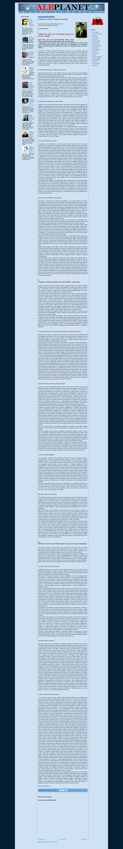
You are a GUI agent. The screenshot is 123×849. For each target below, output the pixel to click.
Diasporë (77, 11)
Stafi (92, 11)
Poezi (38, 11)
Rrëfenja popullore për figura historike (31, 69)
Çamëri (70, 11)
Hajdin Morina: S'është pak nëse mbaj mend (32, 118)
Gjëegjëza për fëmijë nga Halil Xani (31, 54)
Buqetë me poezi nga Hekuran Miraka (31, 133)
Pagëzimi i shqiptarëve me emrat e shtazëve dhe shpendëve (32, 102)
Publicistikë (26, 11)
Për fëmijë (64, 11)
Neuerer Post (42, 839)
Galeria (87, 11)
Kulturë (33, 11)
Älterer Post (84, 839)
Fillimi (20, 11)
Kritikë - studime (50, 11)
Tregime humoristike (31, 38)
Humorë (58, 11)
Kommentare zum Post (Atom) (50, 841)
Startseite (63, 839)
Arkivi (82, 11)
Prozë (43, 11)
